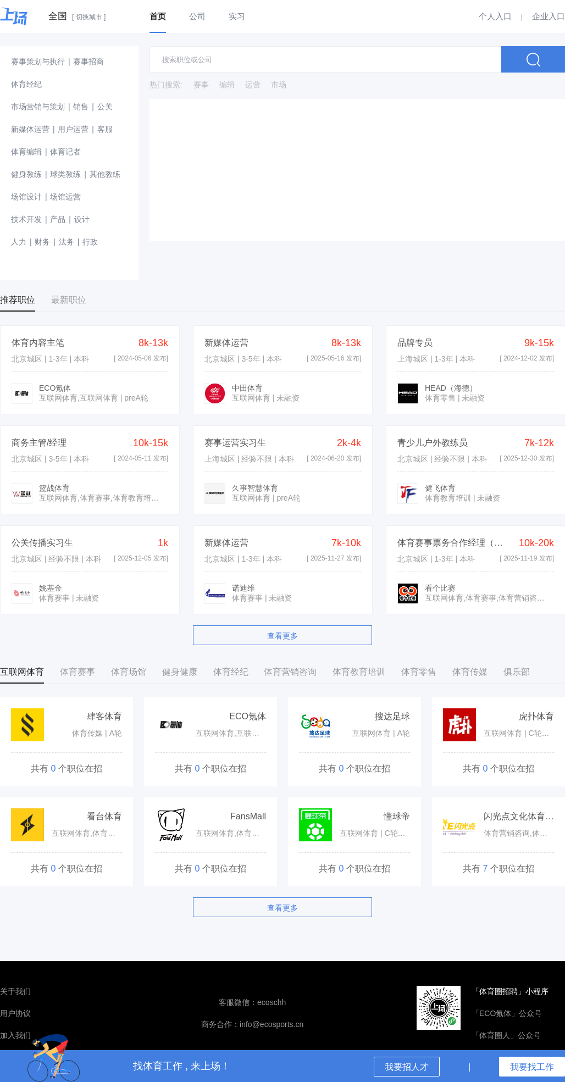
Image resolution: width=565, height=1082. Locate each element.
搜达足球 (392, 716)
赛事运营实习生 (235, 442)
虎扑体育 (536, 716)
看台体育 (104, 816)
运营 (253, 84)
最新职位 (68, 299)
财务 (42, 241)
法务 (66, 241)
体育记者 (65, 151)
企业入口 (548, 16)
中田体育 (247, 388)
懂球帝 (397, 816)
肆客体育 (104, 716)
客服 (105, 129)
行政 (90, 241)
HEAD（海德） (451, 388)
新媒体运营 (30, 129)
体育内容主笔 (38, 342)
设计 (82, 219)
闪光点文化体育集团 (523, 816)
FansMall (248, 816)
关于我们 (15, 991)
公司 (197, 16)
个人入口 (495, 16)
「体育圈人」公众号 (506, 1035)
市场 (278, 84)
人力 (18, 241)
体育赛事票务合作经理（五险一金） (467, 542)
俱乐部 (516, 671)
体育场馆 (128, 671)
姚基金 (50, 588)
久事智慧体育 (255, 488)
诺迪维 (243, 588)
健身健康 (179, 671)
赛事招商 (88, 61)
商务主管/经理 (39, 442)
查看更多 (282, 635)
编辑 (227, 84)
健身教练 (26, 174)
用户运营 (73, 129)
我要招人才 (407, 1067)
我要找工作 (532, 1067)
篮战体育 (54, 488)
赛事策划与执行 (38, 61)
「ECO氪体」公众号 (507, 1013)
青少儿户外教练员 (432, 442)
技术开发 (26, 219)
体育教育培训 (359, 671)
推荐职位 (17, 299)
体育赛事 (77, 671)
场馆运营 (65, 196)
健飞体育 (440, 488)
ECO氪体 (55, 388)
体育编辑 (26, 151)
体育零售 (418, 671)
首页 (157, 16)
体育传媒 (470, 671)
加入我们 (15, 1035)
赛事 (201, 84)
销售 (80, 106)
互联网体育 (22, 671)
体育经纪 (26, 84)
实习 (237, 16)
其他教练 (105, 174)
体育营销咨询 (290, 671)
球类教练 (65, 174)
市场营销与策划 (38, 106)
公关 (105, 106)
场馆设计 (26, 196)
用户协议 (15, 1013)
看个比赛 (440, 588)
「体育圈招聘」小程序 (510, 991)
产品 (57, 219)
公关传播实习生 (42, 542)
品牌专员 (415, 342)
